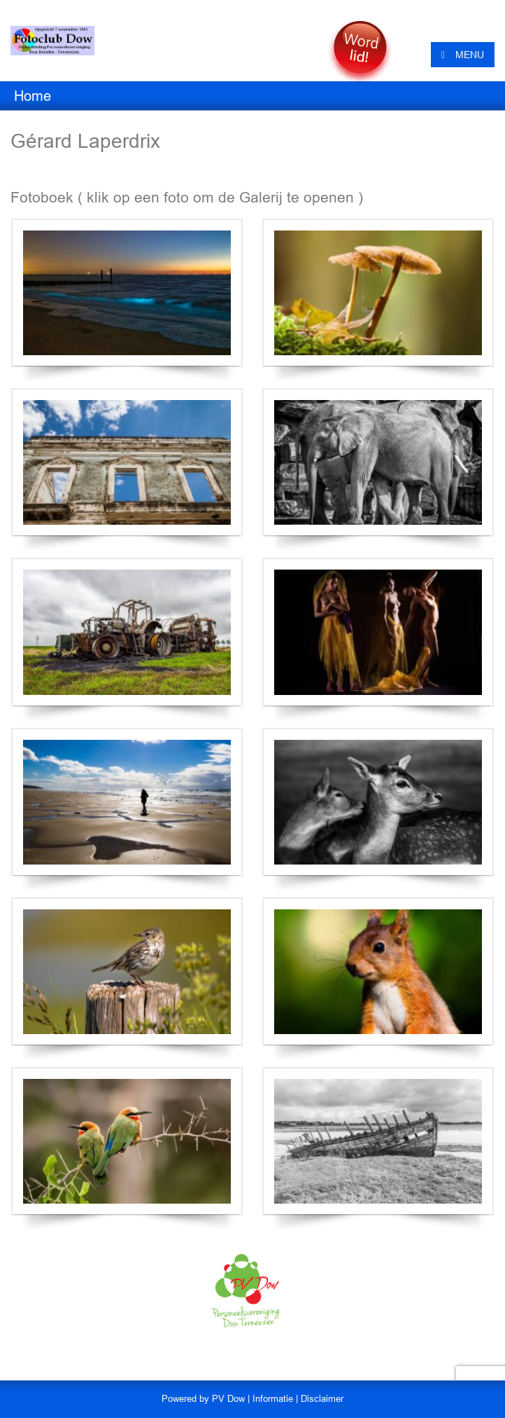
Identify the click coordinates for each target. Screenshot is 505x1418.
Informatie (272, 1398)
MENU (462, 54)
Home (32, 96)
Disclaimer (322, 1398)
